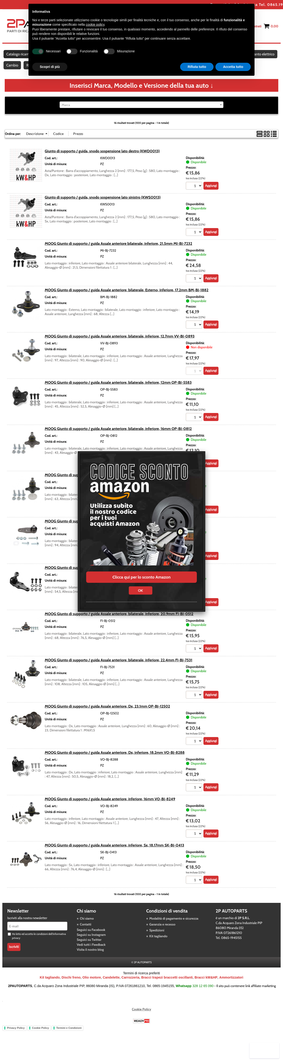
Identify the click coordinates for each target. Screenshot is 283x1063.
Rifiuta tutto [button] (197, 67)
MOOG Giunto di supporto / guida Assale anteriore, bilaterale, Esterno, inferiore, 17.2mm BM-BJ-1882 (126, 297)
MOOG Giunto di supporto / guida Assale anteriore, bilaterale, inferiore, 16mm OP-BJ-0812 (118, 436)
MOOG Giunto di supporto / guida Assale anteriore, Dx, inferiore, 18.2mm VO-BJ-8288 (115, 761)
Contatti (85, 933)
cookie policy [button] (95, 24)
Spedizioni (156, 939)
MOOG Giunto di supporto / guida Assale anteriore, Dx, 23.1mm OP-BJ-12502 (107, 714)
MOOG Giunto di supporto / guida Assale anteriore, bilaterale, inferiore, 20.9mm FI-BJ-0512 (119, 622)
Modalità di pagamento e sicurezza (173, 927)
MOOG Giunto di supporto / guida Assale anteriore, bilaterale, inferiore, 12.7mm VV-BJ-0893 (119, 344)
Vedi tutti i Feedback (91, 953)
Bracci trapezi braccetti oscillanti (167, 986)
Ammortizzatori (231, 986)
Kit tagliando (158, 945)
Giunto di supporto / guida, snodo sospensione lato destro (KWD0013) (102, 158)
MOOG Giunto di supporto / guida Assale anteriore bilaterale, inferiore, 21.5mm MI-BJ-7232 (118, 251)
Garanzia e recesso (162, 933)
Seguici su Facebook (91, 938)
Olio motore (91, 986)
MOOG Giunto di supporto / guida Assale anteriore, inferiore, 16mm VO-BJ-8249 (110, 807)
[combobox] (141, 112)
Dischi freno (71, 986)
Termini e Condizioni (68, 1036)
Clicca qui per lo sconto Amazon (141, 577)
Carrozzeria (130, 986)
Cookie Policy (141, 1018)
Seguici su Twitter (89, 948)
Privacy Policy (16, 1036)
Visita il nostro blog (90, 958)
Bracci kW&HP (205, 986)
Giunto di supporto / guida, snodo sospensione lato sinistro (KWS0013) (103, 205)
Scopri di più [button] (50, 67)
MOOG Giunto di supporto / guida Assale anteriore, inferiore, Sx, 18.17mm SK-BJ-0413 (114, 853)
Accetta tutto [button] (233, 67)
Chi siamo (87, 927)
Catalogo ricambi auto (23, 56)
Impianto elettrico (20, 71)
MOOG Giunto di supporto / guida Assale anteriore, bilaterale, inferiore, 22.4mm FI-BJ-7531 (118, 668)
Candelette (111, 986)
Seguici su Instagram (91, 943)
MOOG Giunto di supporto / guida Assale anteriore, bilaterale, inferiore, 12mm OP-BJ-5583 (118, 390)
